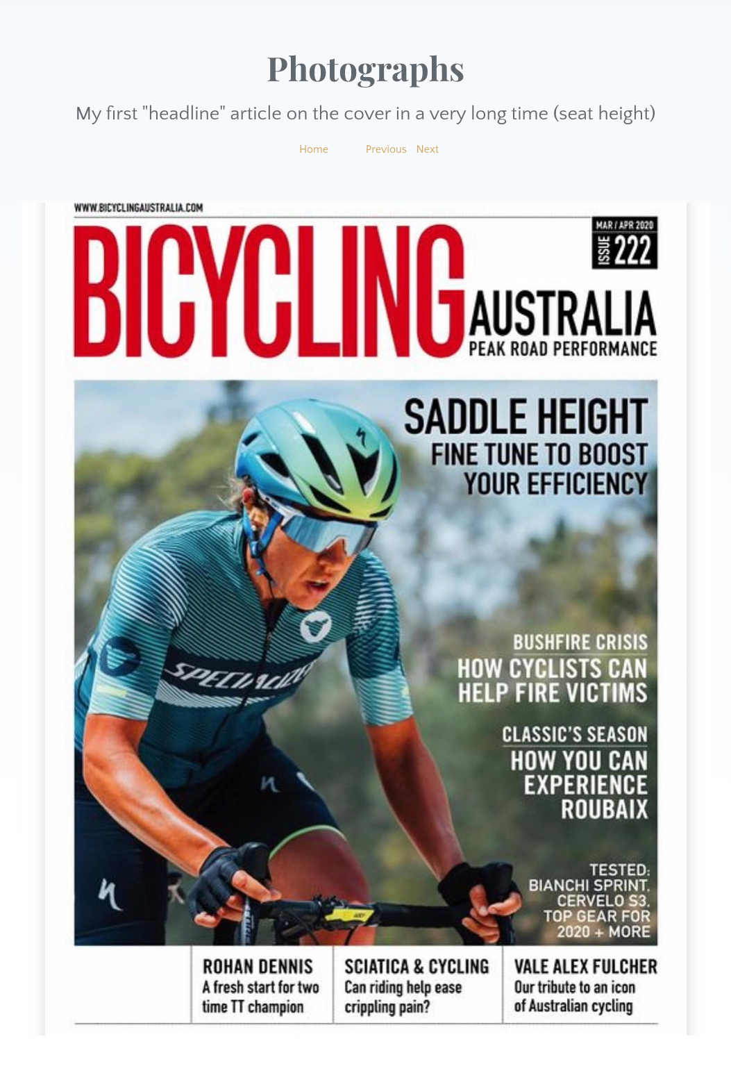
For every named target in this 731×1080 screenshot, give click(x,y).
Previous (386, 149)
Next (428, 149)
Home (313, 149)
